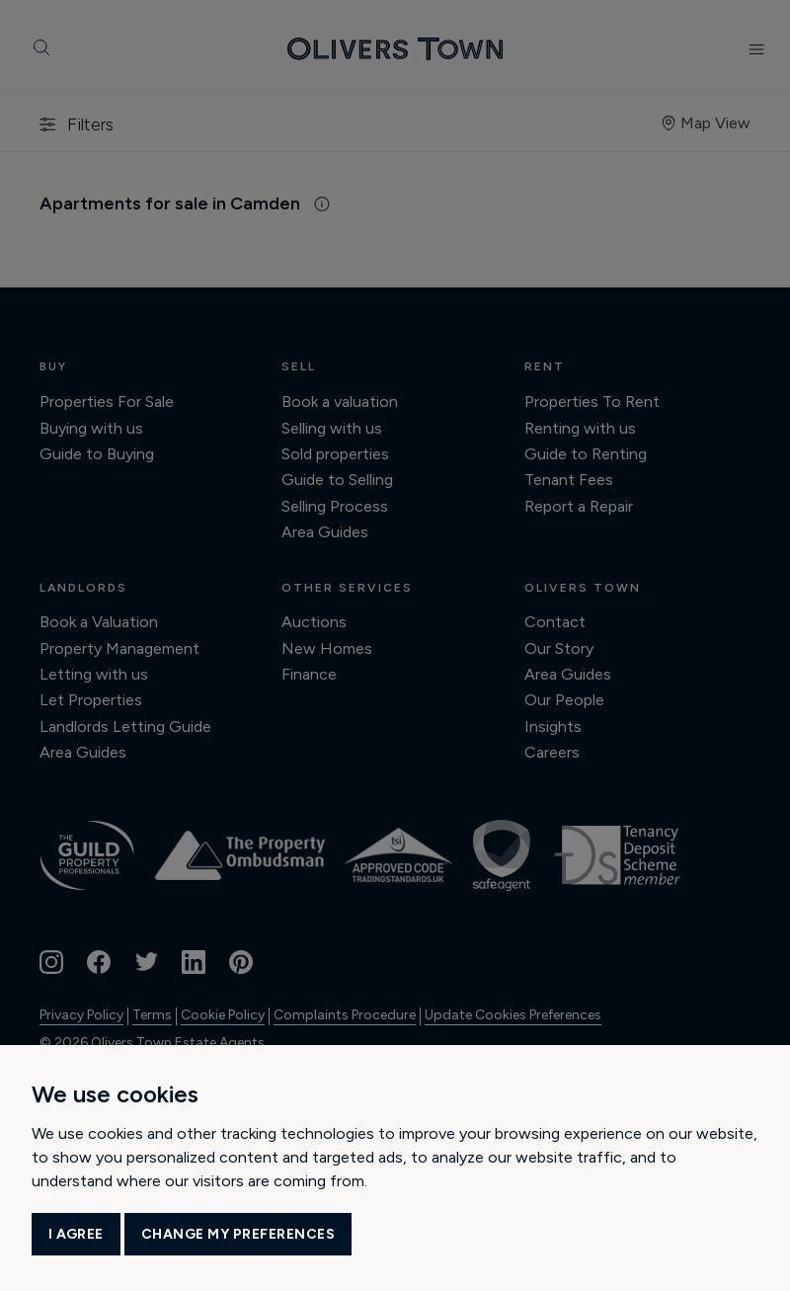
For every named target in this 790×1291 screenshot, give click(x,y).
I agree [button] (76, 1234)
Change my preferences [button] (238, 1234)
